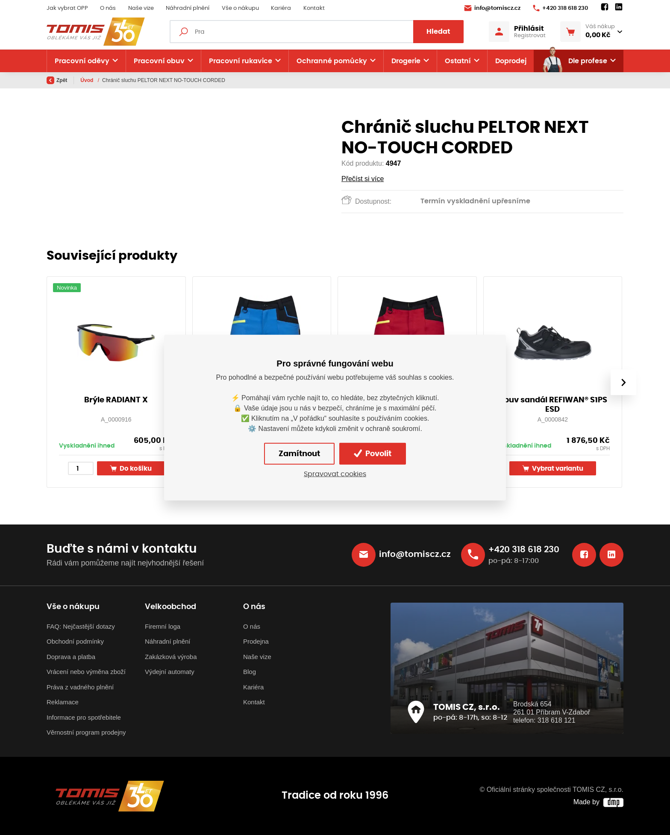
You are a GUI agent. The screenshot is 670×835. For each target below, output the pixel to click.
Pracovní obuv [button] (159, 61)
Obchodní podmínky (75, 641)
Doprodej (510, 61)
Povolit (372, 453)
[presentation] (623, 382)
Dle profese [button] (574, 61)
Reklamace (63, 702)
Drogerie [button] (405, 61)
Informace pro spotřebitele (84, 717)
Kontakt (314, 8)
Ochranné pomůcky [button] (332, 61)
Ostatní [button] (458, 61)
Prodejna (256, 641)
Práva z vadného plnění (80, 687)
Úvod (87, 80)
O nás (108, 8)
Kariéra (281, 8)
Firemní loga (162, 626)
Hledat (438, 31)
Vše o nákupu (240, 8)
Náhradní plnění (187, 8)
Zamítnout (299, 453)
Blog (249, 671)
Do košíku (131, 468)
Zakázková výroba (171, 656)
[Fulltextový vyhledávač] (316, 31)
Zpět (57, 80)
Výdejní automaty (169, 671)
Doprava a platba (71, 656)
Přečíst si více (362, 178)
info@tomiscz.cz (492, 8)
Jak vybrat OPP (67, 8)
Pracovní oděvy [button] (82, 61)
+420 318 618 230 (560, 8)
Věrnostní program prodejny (86, 732)
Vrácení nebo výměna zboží (86, 671)
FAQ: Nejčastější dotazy (81, 626)
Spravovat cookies (335, 474)
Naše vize (141, 8)
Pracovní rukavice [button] (240, 61)
